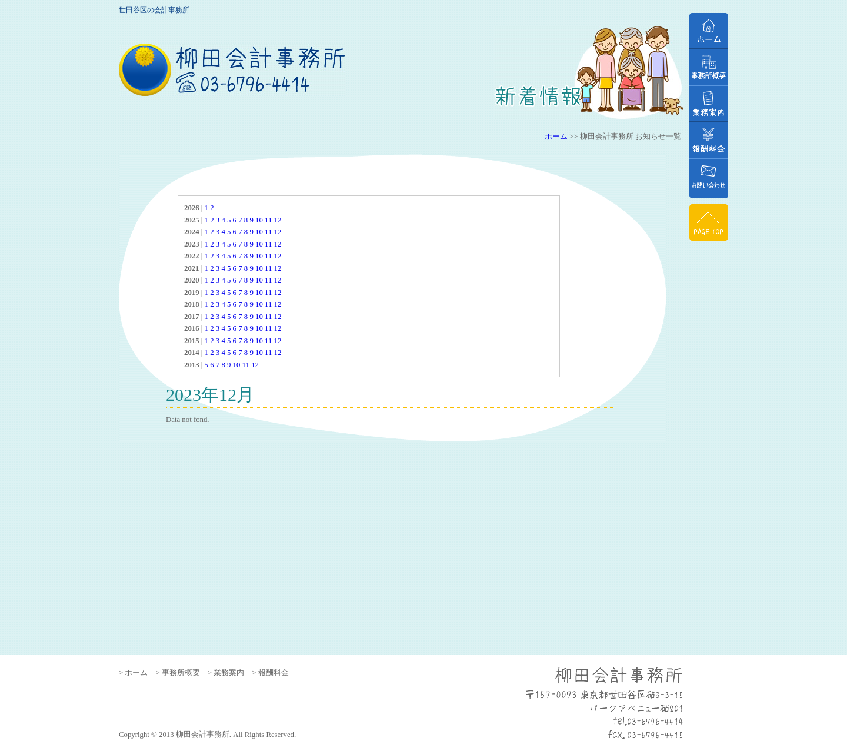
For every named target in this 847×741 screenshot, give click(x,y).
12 (278, 220)
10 (259, 220)
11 (268, 220)
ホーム (556, 136)
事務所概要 (708, 67)
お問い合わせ (708, 178)
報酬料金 (708, 140)
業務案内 (708, 103)
